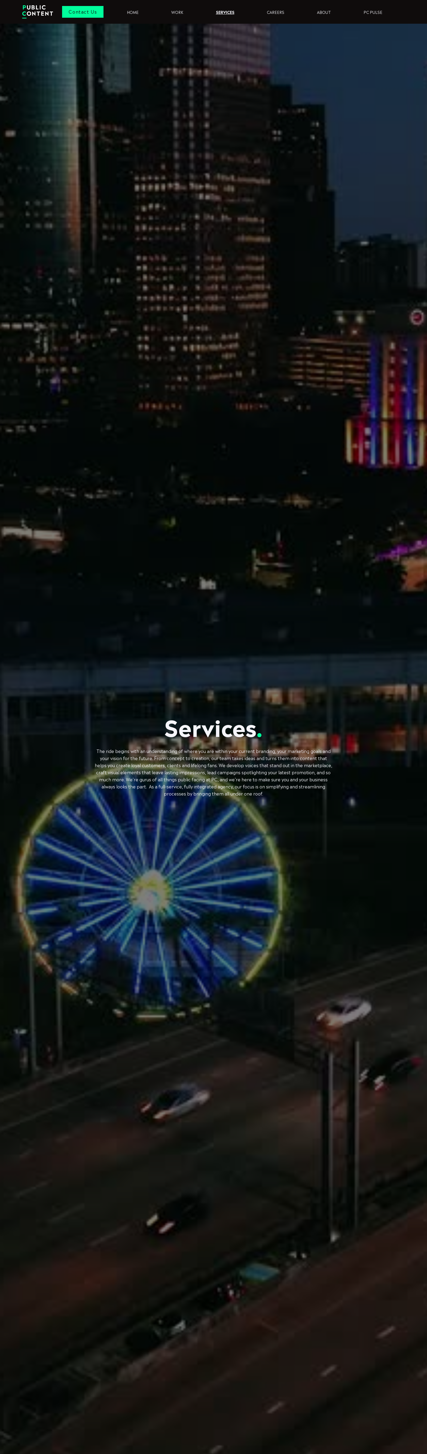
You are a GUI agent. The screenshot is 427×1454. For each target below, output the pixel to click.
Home (133, 12)
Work (177, 12)
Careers (275, 12)
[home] (41, 11)
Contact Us (83, 11)
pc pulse (373, 12)
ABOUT (324, 12)
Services (225, 12)
